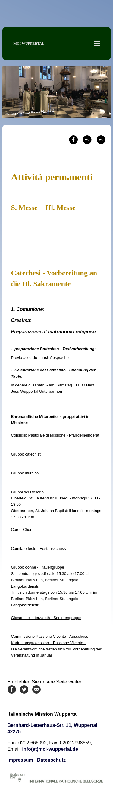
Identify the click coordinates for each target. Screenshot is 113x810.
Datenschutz (51, 760)
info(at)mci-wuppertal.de (50, 749)
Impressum (20, 760)
